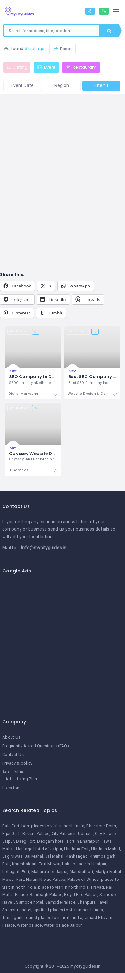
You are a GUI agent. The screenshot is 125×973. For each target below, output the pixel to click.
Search (109, 30)
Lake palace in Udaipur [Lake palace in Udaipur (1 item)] (84, 864)
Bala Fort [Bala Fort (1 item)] (11, 825)
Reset (62, 49)
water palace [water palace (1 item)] (29, 925)
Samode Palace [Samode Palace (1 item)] (60, 902)
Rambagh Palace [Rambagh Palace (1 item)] (46, 894)
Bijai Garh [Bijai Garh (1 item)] (11, 833)
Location (10, 787)
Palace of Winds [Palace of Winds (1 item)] (83, 879)
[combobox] (51, 30)
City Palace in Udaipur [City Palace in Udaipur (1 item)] (72, 833)
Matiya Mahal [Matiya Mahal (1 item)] (108, 871)
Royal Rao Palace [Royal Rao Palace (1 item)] (80, 894)
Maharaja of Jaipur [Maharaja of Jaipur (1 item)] (49, 871)
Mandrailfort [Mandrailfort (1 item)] (81, 871)
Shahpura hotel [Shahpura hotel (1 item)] (16, 909)
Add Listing (13, 771)
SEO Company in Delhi (34, 377)
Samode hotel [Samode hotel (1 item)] (29, 902)
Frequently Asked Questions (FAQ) (35, 745)
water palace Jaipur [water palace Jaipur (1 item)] (63, 925)
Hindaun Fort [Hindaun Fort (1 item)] (76, 848)
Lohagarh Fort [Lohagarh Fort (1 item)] (15, 871)
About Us (11, 737)
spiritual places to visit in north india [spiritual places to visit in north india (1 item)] (68, 909)
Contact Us (13, 754)
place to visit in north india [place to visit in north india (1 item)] (63, 887)
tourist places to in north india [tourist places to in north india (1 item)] (53, 917)
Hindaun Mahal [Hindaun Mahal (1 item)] (105, 848)
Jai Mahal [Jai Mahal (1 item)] (34, 856)
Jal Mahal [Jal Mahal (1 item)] (54, 856)
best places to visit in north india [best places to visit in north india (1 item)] (52, 825)
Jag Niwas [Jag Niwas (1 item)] (12, 856)
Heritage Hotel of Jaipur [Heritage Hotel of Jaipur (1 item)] (39, 848)
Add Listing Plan (21, 778)
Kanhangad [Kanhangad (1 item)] (77, 856)
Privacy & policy (17, 763)
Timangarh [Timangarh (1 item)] (12, 917)
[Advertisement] (60, 642)
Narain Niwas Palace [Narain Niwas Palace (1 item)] (45, 879)
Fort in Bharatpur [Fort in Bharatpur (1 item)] (83, 841)
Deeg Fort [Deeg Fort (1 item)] (25, 841)
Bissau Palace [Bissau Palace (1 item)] (35, 833)
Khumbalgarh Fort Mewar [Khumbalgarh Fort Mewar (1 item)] (36, 864)
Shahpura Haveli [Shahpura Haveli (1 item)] (92, 902)
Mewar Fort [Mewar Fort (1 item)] (13, 879)
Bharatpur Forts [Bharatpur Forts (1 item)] (101, 825)
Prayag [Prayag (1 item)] (97, 887)
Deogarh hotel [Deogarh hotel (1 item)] (51, 841)
